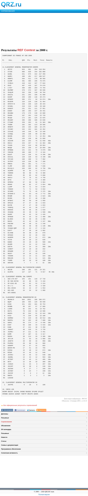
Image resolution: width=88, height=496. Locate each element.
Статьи (3, 441)
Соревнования (6, 422)
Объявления (5, 425)
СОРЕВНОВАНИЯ (8, 11)
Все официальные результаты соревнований (20, 405)
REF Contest (26, 50)
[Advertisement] (44, 30)
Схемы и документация (9, 445)
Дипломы (4, 414)
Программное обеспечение (11, 449)
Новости (4, 437)
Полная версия (44, 494)
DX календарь (6, 429)
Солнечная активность (9, 453)
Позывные (5, 418)
